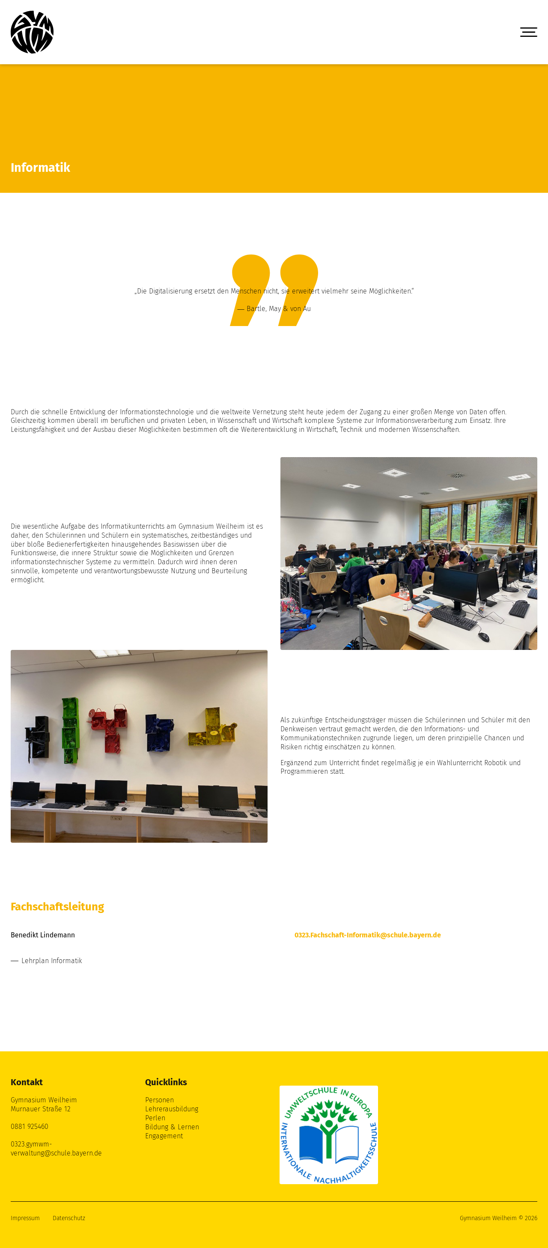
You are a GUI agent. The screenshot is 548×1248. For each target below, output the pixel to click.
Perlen (155, 1118)
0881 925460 (29, 1126)
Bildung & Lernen (172, 1127)
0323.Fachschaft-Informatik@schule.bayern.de (368, 935)
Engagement (164, 1136)
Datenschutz (69, 1218)
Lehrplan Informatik (51, 961)
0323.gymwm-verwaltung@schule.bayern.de (56, 1148)
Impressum (25, 1218)
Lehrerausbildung (171, 1109)
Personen (159, 1100)
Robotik (495, 763)
